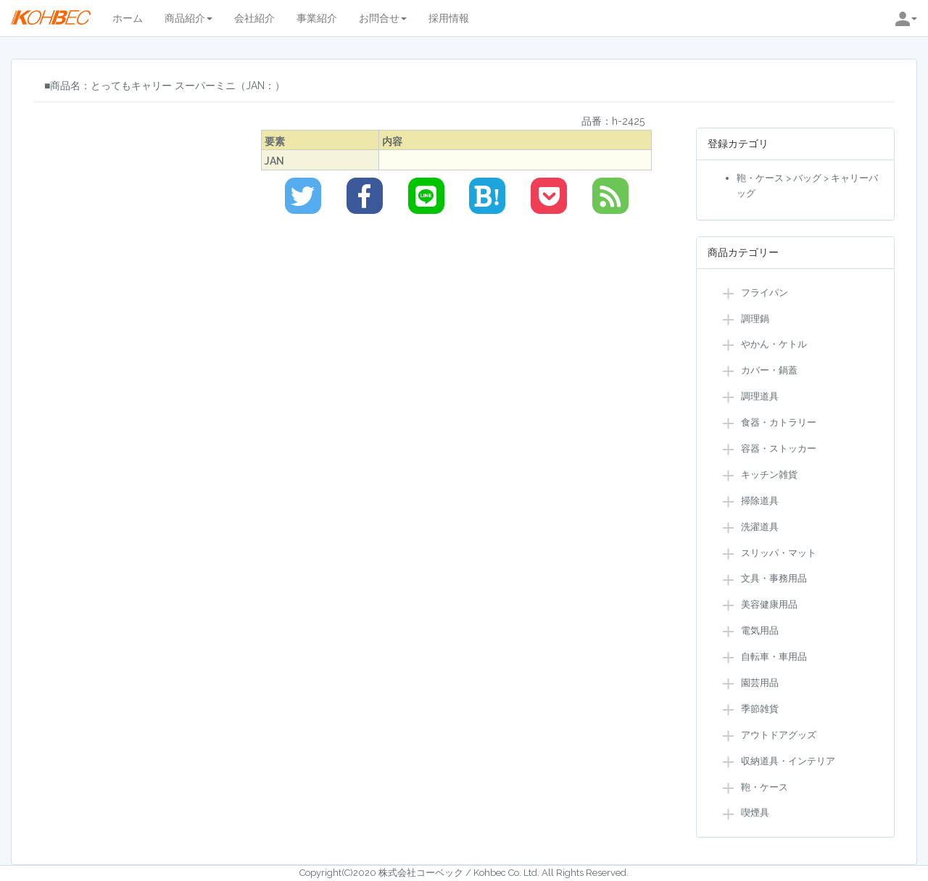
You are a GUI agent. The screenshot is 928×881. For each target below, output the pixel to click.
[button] (906, 18)
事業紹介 (317, 18)
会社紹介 (254, 18)
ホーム (127, 18)
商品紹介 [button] (188, 18)
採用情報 (448, 18)
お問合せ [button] (383, 18)
